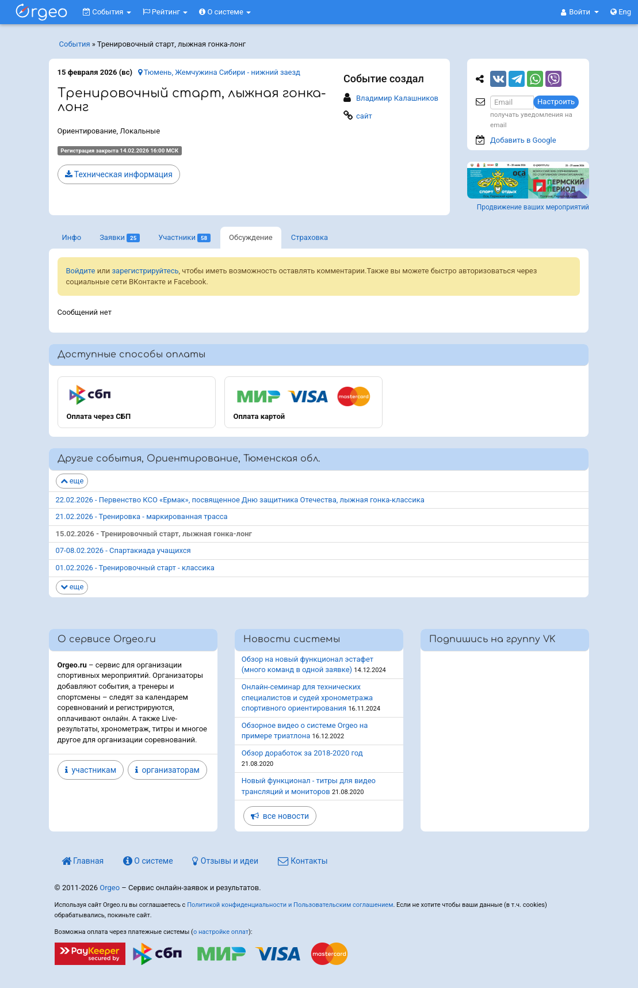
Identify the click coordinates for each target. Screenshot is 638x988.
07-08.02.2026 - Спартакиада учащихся (123, 550)
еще (72, 480)
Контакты (303, 860)
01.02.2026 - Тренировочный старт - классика (135, 567)
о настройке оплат (221, 932)
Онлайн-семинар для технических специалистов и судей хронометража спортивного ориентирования (307, 697)
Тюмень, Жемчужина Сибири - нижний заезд (219, 72)
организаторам (167, 770)
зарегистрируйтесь (145, 270)
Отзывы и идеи (225, 860)
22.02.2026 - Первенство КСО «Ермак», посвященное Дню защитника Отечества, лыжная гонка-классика (240, 499)
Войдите (80, 270)
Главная (83, 860)
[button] (580, 12)
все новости (280, 816)
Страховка (309, 237)
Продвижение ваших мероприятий (533, 207)
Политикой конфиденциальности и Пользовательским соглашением (290, 905)
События (107, 11)
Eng (620, 11)
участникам (91, 770)
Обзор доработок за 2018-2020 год (302, 753)
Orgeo (110, 887)
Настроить (556, 101)
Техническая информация (119, 174)
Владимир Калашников (397, 98)
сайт (364, 116)
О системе (225, 11)
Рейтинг (165, 11)
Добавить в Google (523, 140)
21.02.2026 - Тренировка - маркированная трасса (142, 516)
